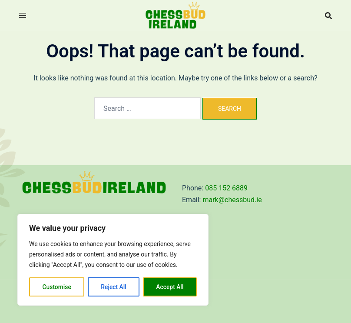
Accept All (170, 286)
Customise (56, 286)
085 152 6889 (226, 188)
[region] (113, 260)
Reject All (113, 286)
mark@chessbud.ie (232, 200)
